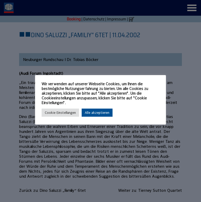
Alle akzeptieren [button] (97, 113)
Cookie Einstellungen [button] (60, 113)
